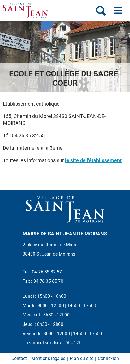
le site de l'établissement (93, 160)
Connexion (108, 358)
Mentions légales (48, 358)
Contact (19, 358)
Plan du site (81, 358)
